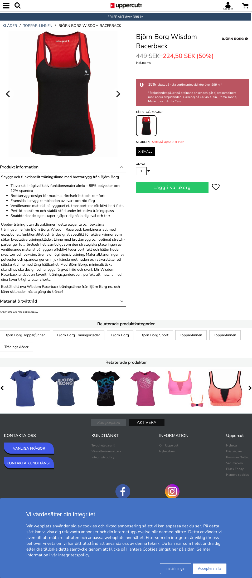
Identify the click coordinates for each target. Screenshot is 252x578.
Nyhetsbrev (167, 451)
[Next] (117, 94)
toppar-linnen (37, 25)
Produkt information (19, 167)
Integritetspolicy (102, 457)
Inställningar (176, 568)
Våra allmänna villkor (106, 451)
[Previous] (8, 94)
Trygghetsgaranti (103, 445)
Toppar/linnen (191, 335)
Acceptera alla (209, 568)
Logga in (228, 8)
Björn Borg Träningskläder (78, 335)
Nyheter (231, 445)
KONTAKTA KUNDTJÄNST (29, 463)
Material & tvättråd (18, 301)
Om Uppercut (168, 445)
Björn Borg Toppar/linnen (25, 335)
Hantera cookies (237, 475)
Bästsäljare (234, 451)
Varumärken (234, 463)
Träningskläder (16, 346)
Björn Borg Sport (154, 335)
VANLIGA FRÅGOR (29, 448)
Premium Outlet (237, 457)
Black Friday (235, 469)
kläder (10, 25)
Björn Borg (120, 335)
